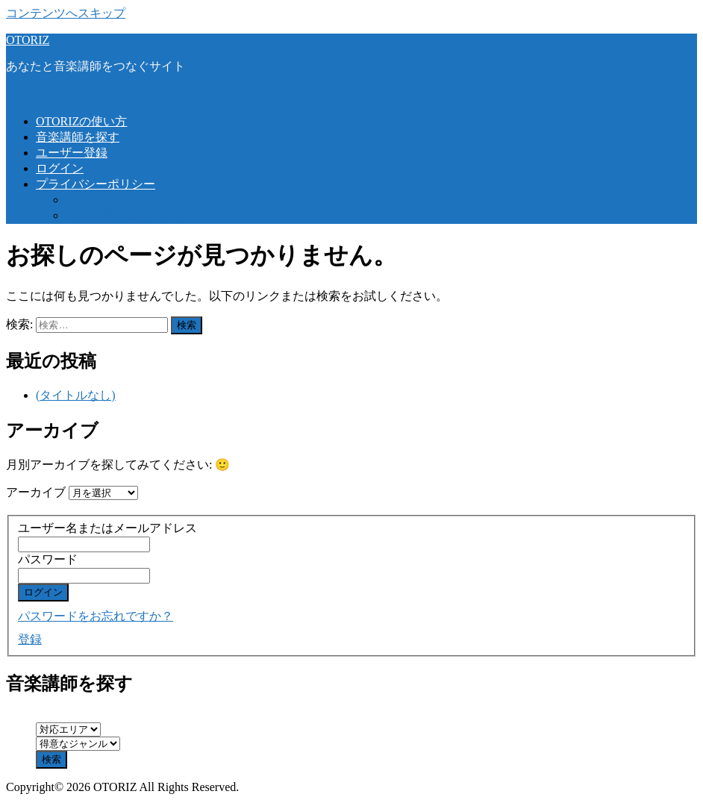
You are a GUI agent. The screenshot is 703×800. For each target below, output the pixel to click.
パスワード (48, 559)
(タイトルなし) (76, 395)
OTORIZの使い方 (81, 121)
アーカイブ (36, 492)
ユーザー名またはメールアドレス (107, 528)
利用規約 (89, 199)
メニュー (30, 93)
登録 (30, 639)
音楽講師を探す (77, 137)
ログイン (60, 168)
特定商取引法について (125, 215)
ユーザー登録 (71, 152)
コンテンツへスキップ (65, 13)
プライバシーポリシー (95, 184)
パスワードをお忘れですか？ (95, 616)
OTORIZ (27, 40)
